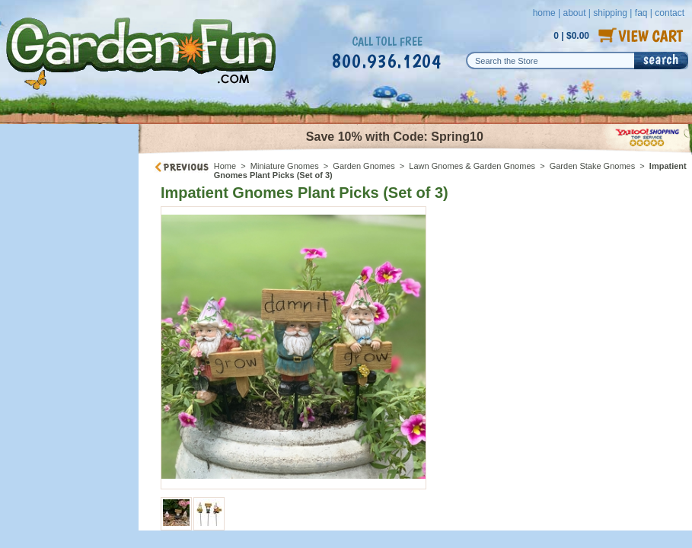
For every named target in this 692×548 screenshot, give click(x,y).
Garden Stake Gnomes (593, 165)
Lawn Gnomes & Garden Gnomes (472, 165)
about (574, 13)
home (544, 13)
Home (225, 165)
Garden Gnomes (363, 165)
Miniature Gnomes (284, 165)
